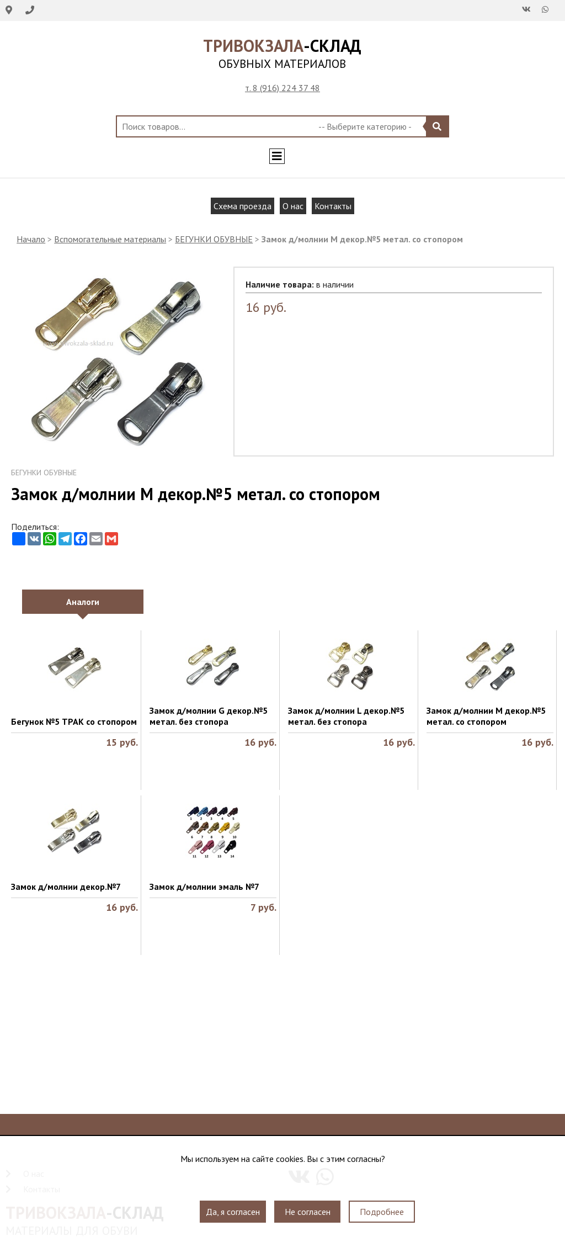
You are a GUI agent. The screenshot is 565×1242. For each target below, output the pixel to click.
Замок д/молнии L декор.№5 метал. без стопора (346, 716)
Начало (31, 239)
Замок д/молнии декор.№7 (66, 886)
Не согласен (308, 1211)
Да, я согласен (233, 1211)
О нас (292, 205)
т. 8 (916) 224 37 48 (282, 87)
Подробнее (382, 1211)
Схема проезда (242, 205)
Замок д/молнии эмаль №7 (204, 886)
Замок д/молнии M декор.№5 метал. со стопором (486, 716)
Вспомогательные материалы (110, 239)
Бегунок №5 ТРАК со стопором (74, 721)
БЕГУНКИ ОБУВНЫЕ (214, 239)
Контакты (333, 205)
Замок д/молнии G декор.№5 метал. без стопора (209, 716)
